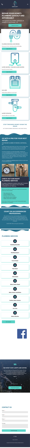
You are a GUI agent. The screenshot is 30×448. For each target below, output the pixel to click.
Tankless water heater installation (10, 198)
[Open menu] (28, 4)
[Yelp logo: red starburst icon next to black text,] (8, 349)
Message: (3, 423)
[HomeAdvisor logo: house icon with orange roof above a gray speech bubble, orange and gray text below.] (22, 349)
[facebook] (14, 437)
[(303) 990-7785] (2, 4)
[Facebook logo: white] (22, 334)
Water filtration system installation (10, 197)
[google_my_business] (16, 437)
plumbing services (9, 152)
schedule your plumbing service (12, 160)
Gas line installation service (9, 194)
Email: (3, 414)
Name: (3, 410)
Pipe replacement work (8, 193)
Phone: (3, 418)
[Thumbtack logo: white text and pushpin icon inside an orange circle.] (8, 334)
